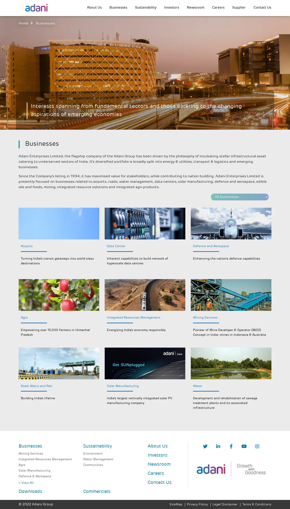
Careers (218, 8)
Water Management (98, 459)
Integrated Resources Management (45, 459)
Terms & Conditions (256, 504)
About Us (94, 8)
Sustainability (146, 8)
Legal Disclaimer (225, 504)
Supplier (239, 8)
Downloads (30, 492)
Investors (171, 8)
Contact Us (262, 8)
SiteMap (175, 504)
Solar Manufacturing (34, 470)
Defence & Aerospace (35, 476)
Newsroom (195, 8)
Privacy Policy (197, 504)
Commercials (96, 492)
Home (24, 23)
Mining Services (31, 453)
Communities (93, 465)
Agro (22, 465)
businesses (45, 23)
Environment (93, 453)
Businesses (118, 8)
